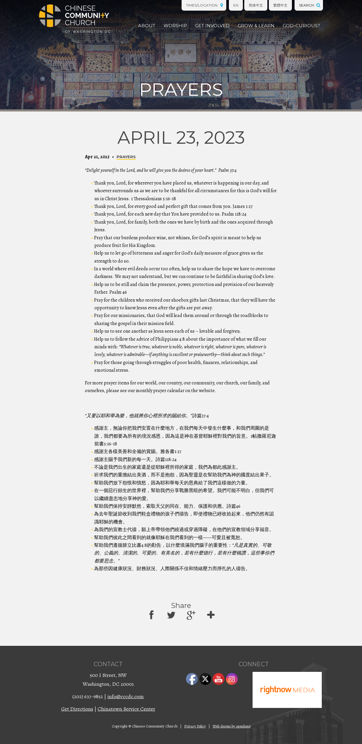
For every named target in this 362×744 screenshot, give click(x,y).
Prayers (126, 157)
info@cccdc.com (125, 696)
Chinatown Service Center (126, 708)
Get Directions (77, 708)
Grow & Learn (256, 25)
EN (235, 5)
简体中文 (256, 5)
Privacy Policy (195, 726)
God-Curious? (301, 25)
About (146, 25)
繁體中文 (280, 5)
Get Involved (212, 25)
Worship (175, 25)
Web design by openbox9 (232, 726)
